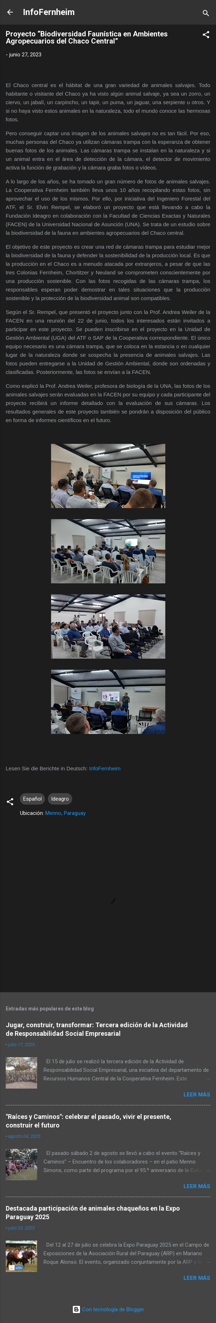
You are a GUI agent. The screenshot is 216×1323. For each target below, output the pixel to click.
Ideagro (60, 799)
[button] (206, 35)
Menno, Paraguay (65, 813)
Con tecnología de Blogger (108, 1309)
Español (32, 799)
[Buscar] (206, 14)
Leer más (197, 1094)
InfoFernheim (49, 12)
